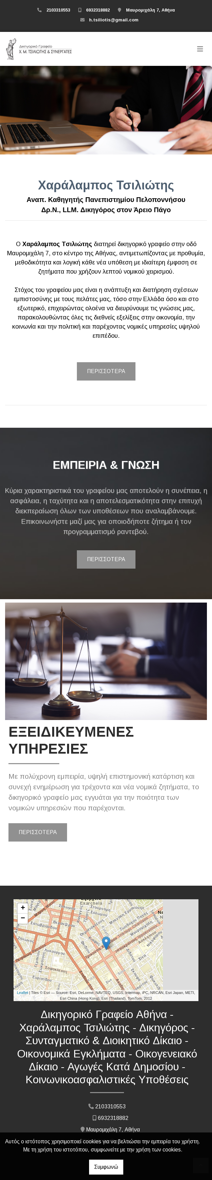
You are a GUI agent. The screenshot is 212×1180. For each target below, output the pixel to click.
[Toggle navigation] (200, 49)
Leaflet (22, 993)
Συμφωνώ (106, 1167)
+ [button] (23, 908)
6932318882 (98, 10)
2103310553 (58, 10)
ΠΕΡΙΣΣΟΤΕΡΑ (106, 371)
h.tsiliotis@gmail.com (114, 19)
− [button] (23, 919)
